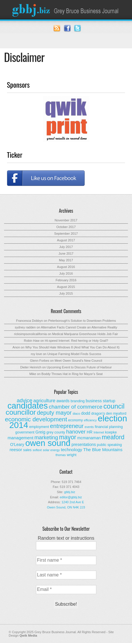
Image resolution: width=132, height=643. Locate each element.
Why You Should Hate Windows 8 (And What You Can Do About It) (72, 347)
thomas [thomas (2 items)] (61, 455)
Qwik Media (28, 635)
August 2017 (66, 240)
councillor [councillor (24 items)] (21, 412)
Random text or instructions (66, 538)
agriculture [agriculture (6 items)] (44, 400)
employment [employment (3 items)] (39, 427)
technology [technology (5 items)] (71, 449)
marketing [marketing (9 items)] (46, 437)
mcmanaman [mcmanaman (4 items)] (89, 438)
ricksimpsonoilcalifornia (30, 334)
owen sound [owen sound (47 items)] (47, 443)
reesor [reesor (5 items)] (16, 449)
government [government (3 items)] (25, 432)
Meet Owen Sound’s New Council (78, 360)
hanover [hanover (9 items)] (76, 432)
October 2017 (66, 227)
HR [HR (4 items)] (90, 432)
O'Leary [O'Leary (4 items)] (17, 444)
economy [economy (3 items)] (75, 420)
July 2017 (66, 247)
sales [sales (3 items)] (27, 450)
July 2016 (66, 273)
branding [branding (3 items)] (77, 401)
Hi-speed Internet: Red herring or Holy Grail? (76, 340)
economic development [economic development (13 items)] (36, 419)
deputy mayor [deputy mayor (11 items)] (54, 412)
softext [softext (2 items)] (36, 450)
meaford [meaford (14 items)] (113, 437)
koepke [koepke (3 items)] (111, 432)
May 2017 (66, 260)
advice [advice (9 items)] (24, 400)
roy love (36, 354)
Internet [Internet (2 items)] (98, 432)
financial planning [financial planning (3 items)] (109, 427)
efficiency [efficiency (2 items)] (90, 420)
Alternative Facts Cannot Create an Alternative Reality (79, 327)
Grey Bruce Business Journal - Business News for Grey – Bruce (66, 9)
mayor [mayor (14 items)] (67, 437)
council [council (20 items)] (113, 406)
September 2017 (66, 233)
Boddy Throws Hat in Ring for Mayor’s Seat (72, 374)
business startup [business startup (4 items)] (100, 400)
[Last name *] (66, 575)
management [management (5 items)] (20, 437)
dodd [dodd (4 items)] (85, 413)
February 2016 (66, 280)
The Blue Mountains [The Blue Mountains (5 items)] (102, 449)
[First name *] (66, 560)
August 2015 (66, 287)
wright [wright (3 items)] (71, 455)
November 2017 (66, 220)
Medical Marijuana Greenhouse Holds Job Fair (85, 334)
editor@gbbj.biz (71, 497)
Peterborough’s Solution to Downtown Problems (82, 320)
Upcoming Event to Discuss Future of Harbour (79, 367)
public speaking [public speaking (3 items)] (109, 445)
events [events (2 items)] (89, 427)
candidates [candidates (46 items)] (28, 405)
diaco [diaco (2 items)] (76, 413)
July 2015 (66, 293)
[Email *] (66, 589)
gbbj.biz (69, 492)
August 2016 (66, 267)
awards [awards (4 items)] (62, 400)
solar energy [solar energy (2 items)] (51, 450)
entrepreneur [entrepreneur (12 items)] (67, 426)
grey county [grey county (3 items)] (55, 432)
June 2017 (66, 253)
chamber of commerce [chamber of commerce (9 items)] (75, 407)
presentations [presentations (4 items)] (83, 444)
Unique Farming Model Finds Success (74, 354)
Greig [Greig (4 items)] (40, 432)
